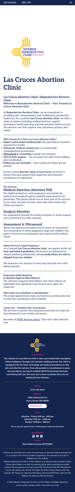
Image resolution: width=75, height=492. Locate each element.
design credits (34, 485)
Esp (29, 2)
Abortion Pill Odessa (33, 473)
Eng (24, 2)
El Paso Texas (49, 470)
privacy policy (22, 485)
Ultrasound (9, 154)
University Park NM (51, 467)
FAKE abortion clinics (28, 319)
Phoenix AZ (66, 467)
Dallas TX (39, 470)
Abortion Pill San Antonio (42, 476)
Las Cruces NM (36, 467)
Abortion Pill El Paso (50, 473)
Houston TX (61, 470)
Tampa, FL (19, 473)
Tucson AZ (10, 470)
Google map (36, 406)
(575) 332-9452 (9, 2)
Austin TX (30, 470)
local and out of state (50, 485)
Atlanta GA (20, 470)
